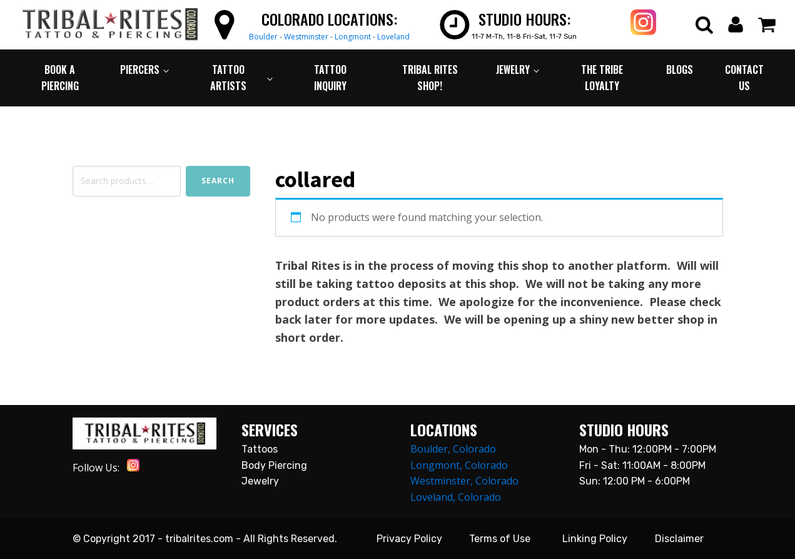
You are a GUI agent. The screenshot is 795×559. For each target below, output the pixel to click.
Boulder (263, 36)
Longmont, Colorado (459, 465)
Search (218, 180)
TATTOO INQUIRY (330, 77)
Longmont (353, 36)
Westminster (306, 36)
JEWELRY (513, 69)
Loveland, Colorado (455, 497)
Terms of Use (499, 539)
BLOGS (679, 69)
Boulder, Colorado (453, 449)
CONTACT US (744, 77)
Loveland (393, 36)
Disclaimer (679, 539)
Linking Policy (594, 539)
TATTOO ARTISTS (228, 77)
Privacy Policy (409, 539)
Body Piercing (274, 465)
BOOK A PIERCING (60, 77)
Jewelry (260, 481)
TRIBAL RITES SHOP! (430, 77)
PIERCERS (140, 69)
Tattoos (259, 449)
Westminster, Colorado (464, 481)
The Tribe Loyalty (602, 77)
